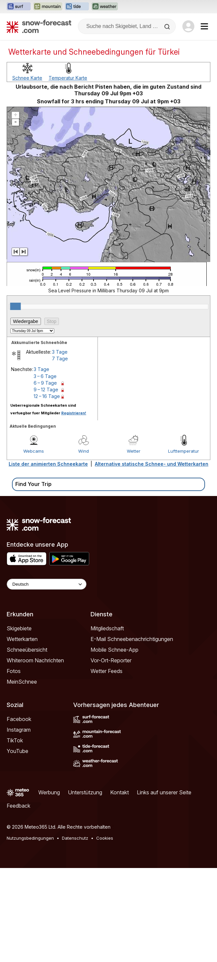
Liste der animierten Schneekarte (48, 558)
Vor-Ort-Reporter (111, 754)
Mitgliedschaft (107, 722)
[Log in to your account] (188, 26)
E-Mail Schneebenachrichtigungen (132, 733)
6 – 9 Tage (45, 477)
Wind (83, 545)
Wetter (133, 545)
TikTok (15, 834)
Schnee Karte (27, 172)
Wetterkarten (22, 733)
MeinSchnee (22, 775)
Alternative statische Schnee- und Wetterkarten (151, 558)
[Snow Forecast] (39, 26)
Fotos (14, 765)
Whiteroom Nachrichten (35, 754)
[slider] (15, 400)
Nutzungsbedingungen (30, 932)
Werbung (49, 886)
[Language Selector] (47, 678)
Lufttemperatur (183, 545)
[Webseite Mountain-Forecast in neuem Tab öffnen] (47, 6)
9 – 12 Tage (46, 483)
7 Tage (60, 452)
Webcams (33, 545)
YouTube (17, 845)
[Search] (167, 26)
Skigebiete (19, 722)
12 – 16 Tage (47, 490)
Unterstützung (85, 886)
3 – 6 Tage (45, 470)
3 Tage (60, 446)
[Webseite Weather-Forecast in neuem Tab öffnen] (105, 6)
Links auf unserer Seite (164, 886)
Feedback (18, 899)
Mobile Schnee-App (114, 743)
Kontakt (119, 886)
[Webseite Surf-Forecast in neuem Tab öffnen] (19, 6)
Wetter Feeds (106, 765)
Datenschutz (75, 932)
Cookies (104, 932)
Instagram (19, 823)
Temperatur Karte (68, 172)
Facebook (19, 813)
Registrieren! (73, 507)
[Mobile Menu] (204, 26)
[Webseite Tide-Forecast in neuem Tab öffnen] (77, 6)
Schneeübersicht (27, 743)
